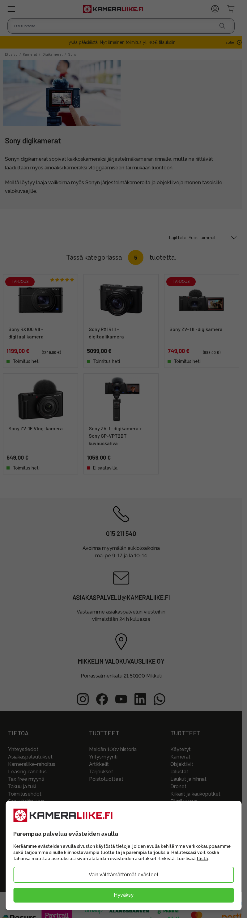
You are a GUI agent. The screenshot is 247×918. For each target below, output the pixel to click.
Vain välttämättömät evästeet (124, 875)
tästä (202, 858)
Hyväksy (124, 895)
